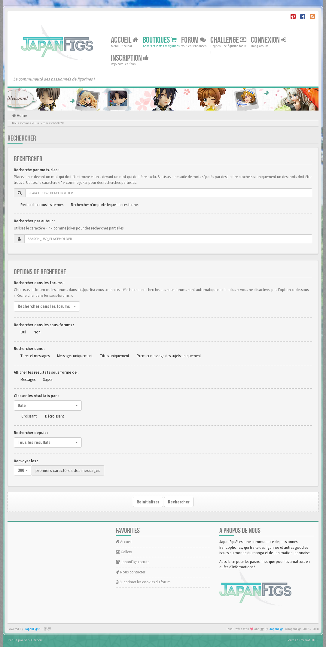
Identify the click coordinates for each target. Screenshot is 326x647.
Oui (23, 332)
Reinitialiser (148, 502)
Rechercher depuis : (31, 432)
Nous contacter (130, 572)
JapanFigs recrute (132, 561)
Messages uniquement (75, 355)
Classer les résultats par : (36, 395)
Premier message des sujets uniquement (169, 355)
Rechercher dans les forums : (39, 282)
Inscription (130, 58)
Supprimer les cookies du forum (143, 582)
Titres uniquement (114, 355)
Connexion (268, 40)
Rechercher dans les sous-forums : (44, 324)
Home (21, 115)
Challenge (228, 40)
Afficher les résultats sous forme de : (46, 372)
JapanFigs (277, 629)
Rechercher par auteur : (34, 220)
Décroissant (54, 416)
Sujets (47, 379)
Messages (27, 379)
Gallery (124, 551)
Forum (193, 40)
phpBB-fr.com (33, 640)
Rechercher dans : (29, 348)
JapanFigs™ (33, 629)
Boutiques (160, 40)
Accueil (124, 40)
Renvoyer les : (26, 460)
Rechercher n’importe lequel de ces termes (105, 204)
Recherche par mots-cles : (36, 169)
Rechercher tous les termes (41, 204)
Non (37, 332)
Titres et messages (35, 355)
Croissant (29, 416)
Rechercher (179, 502)
